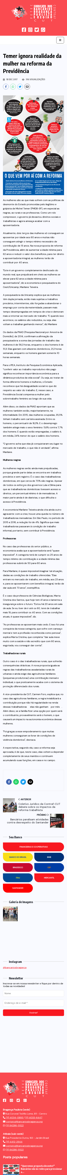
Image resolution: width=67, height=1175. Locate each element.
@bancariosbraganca (14, 967)
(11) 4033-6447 (33, 1117)
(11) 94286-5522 (15, 1125)
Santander (17, 888)
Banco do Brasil (17, 857)
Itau (18, 878)
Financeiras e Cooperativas (33, 847)
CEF (49, 867)
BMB (49, 857)
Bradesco (18, 867)
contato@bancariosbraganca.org (24, 1121)
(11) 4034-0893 (15, 1117)
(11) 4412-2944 (14, 1141)
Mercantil (49, 878)
